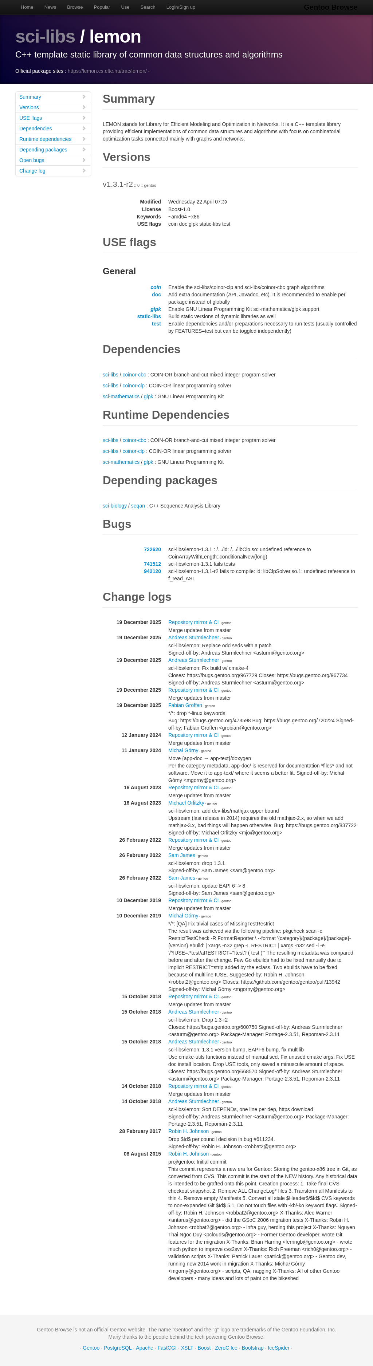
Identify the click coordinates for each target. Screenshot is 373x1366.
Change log (52, 170)
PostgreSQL (117, 1348)
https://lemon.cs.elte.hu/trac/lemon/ (107, 71)
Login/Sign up (181, 7)
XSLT (187, 1348)
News (50, 7)
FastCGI (167, 1348)
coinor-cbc (134, 375)
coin (155, 287)
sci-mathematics (121, 396)
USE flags (52, 118)
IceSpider (278, 1348)
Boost (204, 1348)
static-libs (149, 316)
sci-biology (115, 506)
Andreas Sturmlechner (193, 637)
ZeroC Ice (226, 1348)
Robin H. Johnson (188, 1131)
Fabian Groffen (185, 705)
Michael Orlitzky (186, 803)
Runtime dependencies (52, 139)
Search (148, 7)
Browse (75, 7)
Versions (52, 107)
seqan (138, 506)
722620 (152, 549)
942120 (152, 571)
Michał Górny (183, 750)
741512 (152, 564)
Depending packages (52, 149)
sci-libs (45, 36)
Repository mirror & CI (193, 622)
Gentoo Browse (331, 7)
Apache (144, 1348)
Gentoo (91, 1348)
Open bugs (52, 160)
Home (27, 7)
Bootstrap (253, 1348)
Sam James (181, 855)
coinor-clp (133, 385)
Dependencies (52, 128)
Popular (102, 7)
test (156, 324)
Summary (52, 97)
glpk (155, 309)
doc (156, 294)
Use (125, 7)
